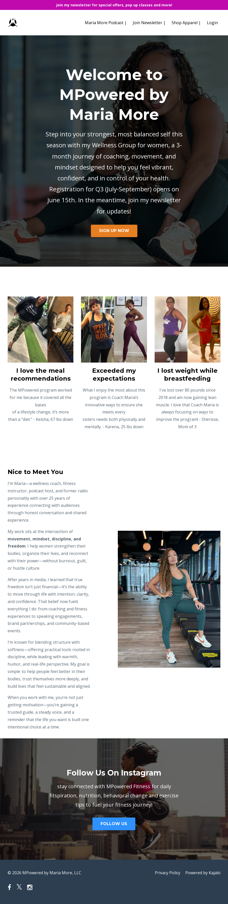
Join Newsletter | (149, 22)
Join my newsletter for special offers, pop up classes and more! (114, 5)
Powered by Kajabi (202, 873)
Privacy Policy (167, 873)
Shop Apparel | (186, 22)
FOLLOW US (114, 823)
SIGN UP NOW (114, 230)
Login (212, 22)
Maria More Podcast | (106, 22)
